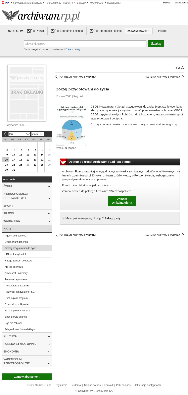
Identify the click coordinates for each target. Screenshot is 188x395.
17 (13, 159)
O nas (47, 385)
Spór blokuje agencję (16, 316)
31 (13, 169)
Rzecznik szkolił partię (17, 304)
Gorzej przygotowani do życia (20, 248)
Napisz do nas (92, 385)
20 (35, 159)
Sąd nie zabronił (13, 323)
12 (28, 154)
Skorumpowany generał (17, 310)
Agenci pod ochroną (15, 235)
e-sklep (81, 3)
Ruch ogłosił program (16, 298)
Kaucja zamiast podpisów (18, 260)
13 (35, 154)
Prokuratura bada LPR (17, 285)
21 (42, 159)
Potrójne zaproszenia (16, 279)
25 (20, 164)
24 (13, 164)
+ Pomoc (161, 31)
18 (20, 159)
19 (28, 159)
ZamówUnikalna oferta (122, 200)
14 (42, 154)
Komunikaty (96, 3)
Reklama (75, 385)
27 (35, 164)
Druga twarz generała (16, 242)
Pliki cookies (123, 385)
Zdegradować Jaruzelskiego (20, 329)
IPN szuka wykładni (15, 254)
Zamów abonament (27, 376)
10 (13, 154)
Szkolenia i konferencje (27, 3)
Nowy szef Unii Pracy (16, 273)
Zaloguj (167, 3)
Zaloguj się (92, 218)
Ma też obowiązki (14, 266)
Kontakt (108, 385)
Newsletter (114, 3)
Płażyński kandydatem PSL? (20, 291)
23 (6, 164)
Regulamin (61, 385)
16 (6, 159)
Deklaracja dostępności (147, 385)
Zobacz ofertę (72, 49)
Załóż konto (181, 3)
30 (6, 169)
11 (20, 154)
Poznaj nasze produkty (59, 3)
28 (42, 164)
